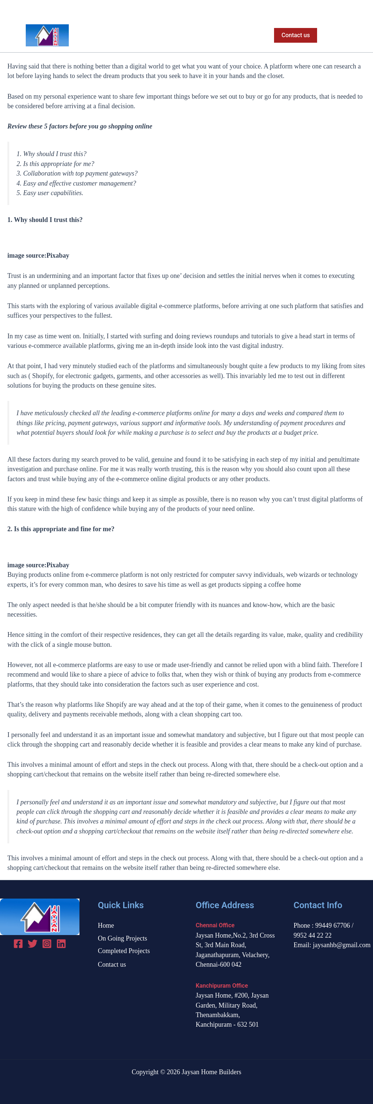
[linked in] (61, 944)
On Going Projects (168, 35)
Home (122, 35)
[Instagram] (361, 9)
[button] (294, 35)
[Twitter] (348, 9)
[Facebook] (335, 9)
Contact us (112, 964)
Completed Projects (232, 35)
